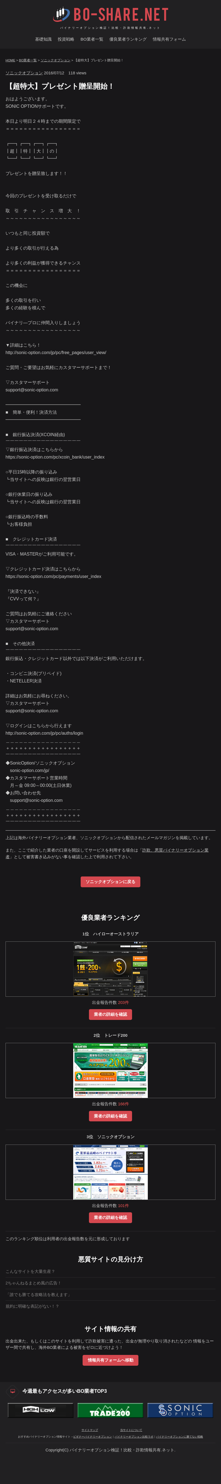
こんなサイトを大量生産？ (30, 1271)
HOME (10, 60)
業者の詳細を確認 (110, 1014)
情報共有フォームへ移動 (110, 1360)
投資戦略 (66, 39)
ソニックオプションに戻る (110, 882)
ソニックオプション (55, 60)
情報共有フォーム (169, 39)
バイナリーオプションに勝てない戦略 (179, 1462)
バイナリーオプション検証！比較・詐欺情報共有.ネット (110, 27)
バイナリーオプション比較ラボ (134, 1462)
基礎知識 (43, 39)
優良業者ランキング (128, 39)
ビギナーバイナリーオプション (92, 1462)
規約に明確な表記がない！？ (32, 1306)
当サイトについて (131, 1456)
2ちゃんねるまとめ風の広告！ (34, 1283)
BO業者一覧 (91, 39)
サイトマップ (89, 1456)
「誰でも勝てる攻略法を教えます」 (39, 1294)
